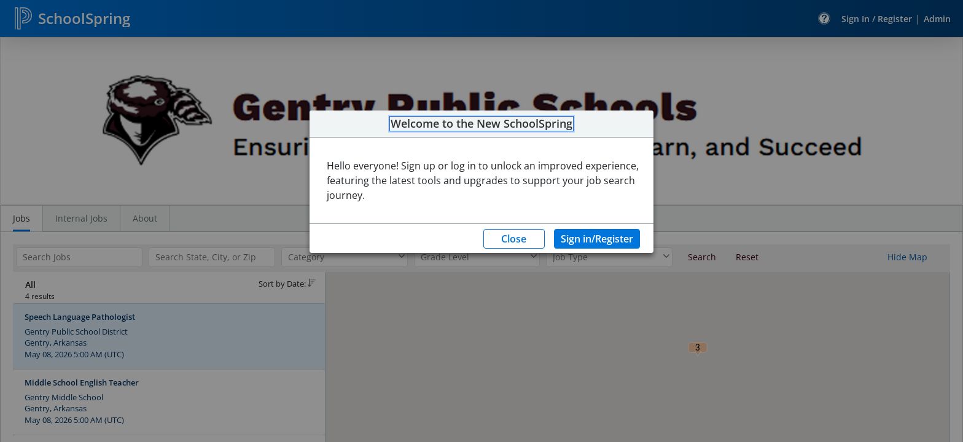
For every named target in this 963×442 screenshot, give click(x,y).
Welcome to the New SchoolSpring (481, 124)
